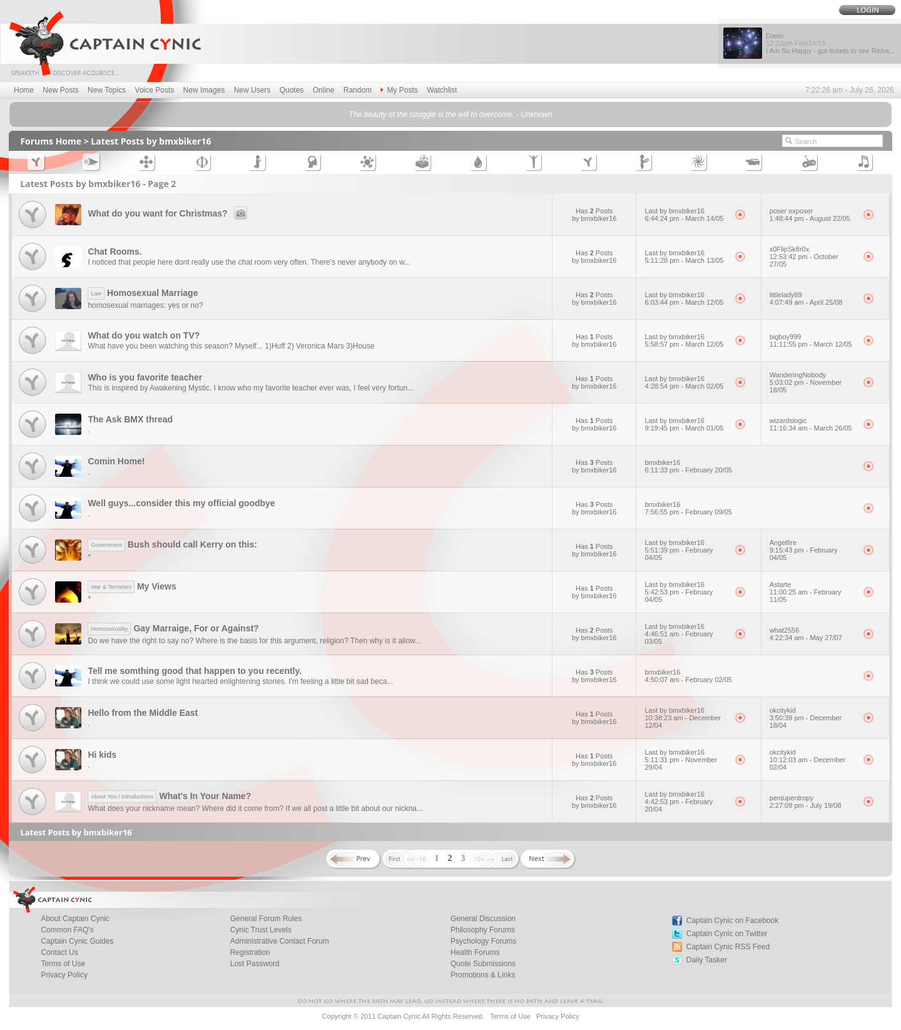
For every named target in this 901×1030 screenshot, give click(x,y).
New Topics (107, 90)
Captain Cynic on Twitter (727, 933)
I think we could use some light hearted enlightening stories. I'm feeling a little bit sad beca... (240, 681)
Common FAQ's (67, 929)
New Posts (60, 90)
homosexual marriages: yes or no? (145, 305)
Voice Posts (155, 90)
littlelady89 (786, 294)
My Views (132, 586)
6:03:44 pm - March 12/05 (683, 302)
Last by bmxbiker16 (674, 211)
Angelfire (783, 542)
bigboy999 (786, 336)
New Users (252, 90)
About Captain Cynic (75, 918)
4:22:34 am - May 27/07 (806, 637)
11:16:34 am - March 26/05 (811, 428)
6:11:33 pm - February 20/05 (687, 470)
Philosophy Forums (482, 929)
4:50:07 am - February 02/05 (687, 679)
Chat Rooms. (114, 252)
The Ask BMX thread (130, 419)
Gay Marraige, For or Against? (173, 628)
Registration (250, 952)
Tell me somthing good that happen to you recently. (195, 671)
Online (324, 90)
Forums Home (50, 141)
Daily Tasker (706, 960)
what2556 (785, 630)
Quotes (292, 90)
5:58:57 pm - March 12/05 (683, 344)
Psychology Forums (483, 941)
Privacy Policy (64, 975)
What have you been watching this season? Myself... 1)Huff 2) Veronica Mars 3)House (231, 346)
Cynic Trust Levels (261, 929)
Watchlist (442, 90)
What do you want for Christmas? (169, 213)
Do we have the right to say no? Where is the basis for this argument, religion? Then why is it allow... (254, 640)
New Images (204, 90)
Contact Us (59, 952)
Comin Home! (116, 461)
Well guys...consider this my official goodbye (181, 503)
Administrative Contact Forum (279, 941)
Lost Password (255, 963)
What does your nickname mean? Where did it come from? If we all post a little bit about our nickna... (255, 808)
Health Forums (475, 952)
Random (358, 90)
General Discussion (483, 918)
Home (24, 90)
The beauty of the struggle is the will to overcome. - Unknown (450, 114)
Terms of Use (63, 963)
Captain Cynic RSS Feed (728, 946)
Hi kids (102, 755)
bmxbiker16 (662, 462)
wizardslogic (788, 420)
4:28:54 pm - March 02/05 (683, 386)
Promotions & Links (482, 975)
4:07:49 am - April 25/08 (806, 302)
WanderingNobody (798, 375)
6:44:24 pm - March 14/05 (683, 218)
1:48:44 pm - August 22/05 (810, 218)
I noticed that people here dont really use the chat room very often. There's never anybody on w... (249, 262)
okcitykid (783, 710)
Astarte (781, 584)
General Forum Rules (266, 918)
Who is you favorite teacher (145, 377)
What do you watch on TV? (144, 335)
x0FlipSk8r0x (790, 249)
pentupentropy (791, 798)
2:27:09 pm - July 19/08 (806, 805)
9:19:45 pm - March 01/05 (683, 428)
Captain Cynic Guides (77, 941)
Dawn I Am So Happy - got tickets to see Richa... (830, 43)
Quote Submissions (483, 963)
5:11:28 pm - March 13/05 (683, 260)
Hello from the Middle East (143, 713)
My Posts (398, 90)
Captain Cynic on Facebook (732, 920)
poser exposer (791, 211)
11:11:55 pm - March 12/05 (811, 344)
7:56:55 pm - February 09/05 (687, 512)
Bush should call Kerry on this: (172, 544)
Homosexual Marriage (143, 293)
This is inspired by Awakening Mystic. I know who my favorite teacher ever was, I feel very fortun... (251, 388)
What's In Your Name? (169, 796)
